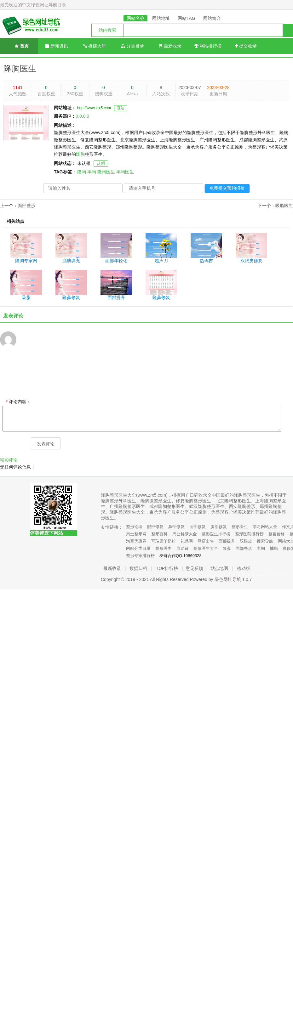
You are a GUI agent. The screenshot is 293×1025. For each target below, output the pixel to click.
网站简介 (212, 18)
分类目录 (132, 45)
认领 (100, 163)
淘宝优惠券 (136, 541)
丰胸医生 (125, 171)
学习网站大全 (265, 526)
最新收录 (170, 45)
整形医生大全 (205, 548)
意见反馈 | (196, 568)
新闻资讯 (56, 45)
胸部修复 (218, 526)
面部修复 (197, 526)
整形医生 (240, 526)
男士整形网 (136, 534)
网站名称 (135, 18)
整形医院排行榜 (249, 534)
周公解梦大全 (184, 534)
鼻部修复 (176, 526)
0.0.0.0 (82, 116)
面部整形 (26, 205)
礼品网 (187, 541)
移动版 (243, 568)
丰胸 (91, 171)
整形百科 (159, 534)
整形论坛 (134, 526)
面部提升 (227, 541)
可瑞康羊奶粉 (163, 541)
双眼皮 (246, 541)
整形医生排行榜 (216, 534)
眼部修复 (155, 526)
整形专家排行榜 (140, 555)
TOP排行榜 (167, 568)
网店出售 (206, 541)
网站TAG (186, 18)
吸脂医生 (284, 205)
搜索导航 (265, 541)
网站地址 (161, 18)
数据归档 (138, 568)
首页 (19, 45)
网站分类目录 (138, 548)
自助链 (182, 548)
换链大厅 (94, 45)
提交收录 (246, 45)
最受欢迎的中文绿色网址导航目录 (33, 4)
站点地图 (219, 568)
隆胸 (80, 154)
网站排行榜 (208, 45)
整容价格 (276, 534)
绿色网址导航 (228, 579)
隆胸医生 (19, 68)
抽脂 (274, 548)
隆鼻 (227, 548)
